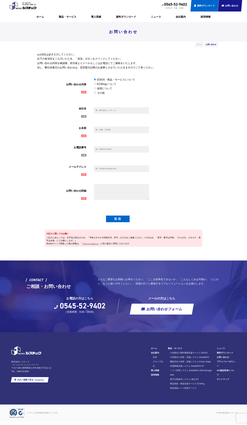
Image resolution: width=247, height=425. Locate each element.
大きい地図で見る (31, 387)
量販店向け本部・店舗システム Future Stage (142, 369)
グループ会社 (110, 369)
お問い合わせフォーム (164, 317)
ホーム (40, 16)
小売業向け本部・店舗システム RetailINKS (141, 365)
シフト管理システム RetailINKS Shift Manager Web (145, 378)
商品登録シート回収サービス (135, 391)
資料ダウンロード (206, 5)
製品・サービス (67, 16)
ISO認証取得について (183, 374)
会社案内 (181, 16)
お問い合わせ (231, 5)
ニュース (156, 16)
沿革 (106, 365)
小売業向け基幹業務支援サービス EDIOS (141, 360)
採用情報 (206, 16)
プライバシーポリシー (93, 251)
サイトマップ (179, 378)
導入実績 (96, 16)
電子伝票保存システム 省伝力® (136, 382)
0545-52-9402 (175, 4)
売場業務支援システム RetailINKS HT (139, 374)
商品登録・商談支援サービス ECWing (139, 387)
